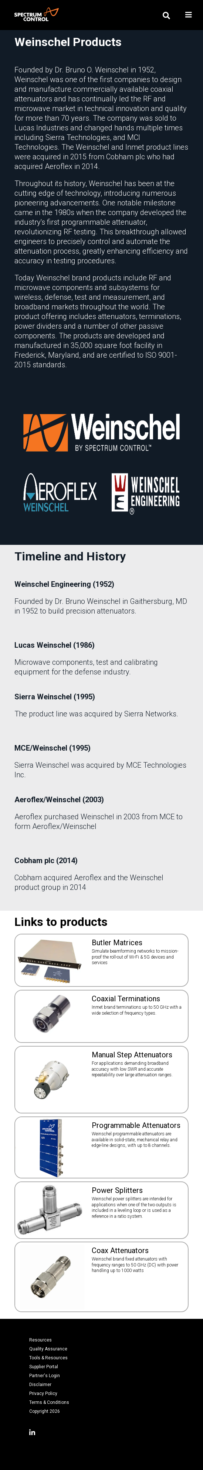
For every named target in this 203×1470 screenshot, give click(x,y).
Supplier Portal (43, 1366)
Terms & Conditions (49, 1402)
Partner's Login (44, 1375)
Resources (40, 1340)
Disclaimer (40, 1384)
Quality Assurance (48, 1349)
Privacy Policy (43, 1393)
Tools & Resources (48, 1357)
